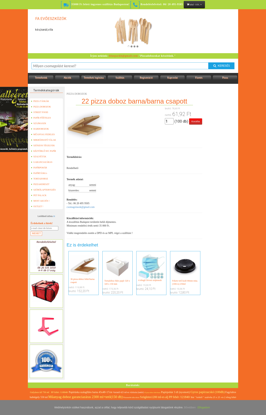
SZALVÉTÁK (38, 156)
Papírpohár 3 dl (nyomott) (175, 392)
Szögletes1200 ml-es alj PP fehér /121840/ (165, 397)
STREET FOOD (39, 112)
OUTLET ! (37, 206)
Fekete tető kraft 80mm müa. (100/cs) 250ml (185, 269)
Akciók (67, 77)
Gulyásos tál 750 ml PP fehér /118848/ (49, 392)
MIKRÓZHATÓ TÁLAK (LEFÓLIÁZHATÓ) (43, 140)
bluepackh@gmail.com (123, 55)
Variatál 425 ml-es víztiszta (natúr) (128, 392)
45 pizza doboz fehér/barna (152, 392)
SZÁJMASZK (38, 123)
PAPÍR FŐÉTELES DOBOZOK (41, 118)
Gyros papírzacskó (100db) (208, 392)
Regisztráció (146, 77)
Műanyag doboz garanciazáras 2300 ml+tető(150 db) (85, 397)
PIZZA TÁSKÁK (40, 101)
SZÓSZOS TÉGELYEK (43, 145)
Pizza (225, 77)
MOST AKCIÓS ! (40, 201)
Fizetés (198, 77)
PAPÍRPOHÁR (39, 167)
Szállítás (119, 77)
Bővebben (190, 407)
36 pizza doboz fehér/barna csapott (83, 268)
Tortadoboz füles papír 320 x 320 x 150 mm (117, 269)
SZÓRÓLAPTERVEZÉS (43, 190)
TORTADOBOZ (39, 178)
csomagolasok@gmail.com (81, 207)
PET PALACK (38, 195)
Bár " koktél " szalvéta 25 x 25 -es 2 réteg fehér (213, 397)
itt (54, 216)
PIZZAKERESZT (40, 184)
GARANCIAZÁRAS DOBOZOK (41, 162)
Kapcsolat (172, 77)
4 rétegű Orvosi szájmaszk (151, 267)
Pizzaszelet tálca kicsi (131, 397)
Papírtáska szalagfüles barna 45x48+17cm (90, 392)
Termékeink (41, 77)
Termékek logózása (93, 77)
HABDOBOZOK (40, 129)
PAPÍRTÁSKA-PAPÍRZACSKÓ (39, 173)
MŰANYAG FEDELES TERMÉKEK (43, 134)
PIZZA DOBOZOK (41, 106)
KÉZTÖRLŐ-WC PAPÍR (43, 151)
